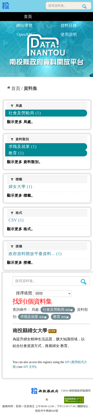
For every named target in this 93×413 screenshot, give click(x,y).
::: (4, 16)
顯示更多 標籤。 (21, 195)
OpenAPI (24, 34)
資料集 (30, 88)
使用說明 (69, 34)
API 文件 (29, 366)
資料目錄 (69, 25)
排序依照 (24, 293)
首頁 (28, 16)
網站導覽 (24, 25)
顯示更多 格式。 (21, 229)
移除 (69, 310)
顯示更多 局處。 (21, 122)
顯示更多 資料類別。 (25, 162)
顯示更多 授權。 (21, 262)
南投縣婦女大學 (30, 330)
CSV (52, 331)
